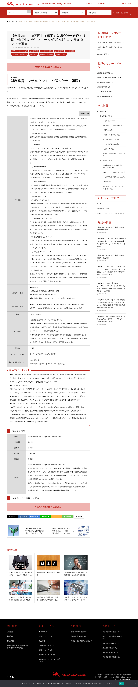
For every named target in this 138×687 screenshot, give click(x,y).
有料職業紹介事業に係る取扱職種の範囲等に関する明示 (17, 647)
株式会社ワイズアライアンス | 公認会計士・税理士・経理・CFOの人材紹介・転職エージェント (113, 677)
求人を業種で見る (106, 160)
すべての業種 (34, 51)
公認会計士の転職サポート (80, 636)
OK (121, 683)
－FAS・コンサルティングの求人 (114, 172)
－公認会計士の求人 (109, 121)
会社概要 (89, 4)
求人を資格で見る (106, 116)
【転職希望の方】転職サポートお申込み (110, 42)
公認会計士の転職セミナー (106, 73)
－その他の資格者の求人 (111, 144)
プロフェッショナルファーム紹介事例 (49, 660)
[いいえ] (135, 684)
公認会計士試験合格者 (46, 54)
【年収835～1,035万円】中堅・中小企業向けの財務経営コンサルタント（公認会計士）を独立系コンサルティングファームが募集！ (111, 242)
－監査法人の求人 (109, 181)
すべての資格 (70, 51)
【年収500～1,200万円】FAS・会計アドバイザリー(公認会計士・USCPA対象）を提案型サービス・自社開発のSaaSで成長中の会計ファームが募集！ (111, 270)
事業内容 (10, 636)
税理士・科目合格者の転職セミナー (109, 77)
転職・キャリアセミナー (47, 650)
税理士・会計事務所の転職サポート (81, 642)
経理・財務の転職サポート (80, 632)
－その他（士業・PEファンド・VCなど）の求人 (114, 188)
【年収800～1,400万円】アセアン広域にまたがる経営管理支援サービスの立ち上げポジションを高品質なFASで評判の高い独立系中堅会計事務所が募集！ (111, 303)
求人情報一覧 (101, 111)
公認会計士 (33, 54)
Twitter (7, 677)
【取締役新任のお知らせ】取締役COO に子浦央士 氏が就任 (111, 256)
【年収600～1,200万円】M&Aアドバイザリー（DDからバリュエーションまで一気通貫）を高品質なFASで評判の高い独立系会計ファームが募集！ (111, 287)
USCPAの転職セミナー (104, 92)
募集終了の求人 (61, 54)
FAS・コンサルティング (20, 51)
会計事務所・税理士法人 (20, 54)
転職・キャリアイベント (47, 654)
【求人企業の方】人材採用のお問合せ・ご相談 (111, 48)
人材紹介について (125, 4)
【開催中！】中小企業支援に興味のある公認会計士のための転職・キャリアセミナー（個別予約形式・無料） (111, 318)
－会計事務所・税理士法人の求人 (114, 177)
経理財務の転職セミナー (105, 87)
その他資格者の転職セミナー (106, 96)
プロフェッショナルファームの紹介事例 (110, 213)
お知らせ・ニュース (103, 208)
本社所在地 (10, 641)
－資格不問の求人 (109, 149)
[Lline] (45, 516)
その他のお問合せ (103, 54)
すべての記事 (59, 51)
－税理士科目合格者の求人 (112, 135)
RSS (13, 677)
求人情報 (42, 641)
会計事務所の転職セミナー (106, 82)
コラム (99, 204)
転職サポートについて (105, 4)
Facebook (10, 677)
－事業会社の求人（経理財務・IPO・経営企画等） (113, 166)
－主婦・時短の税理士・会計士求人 (114, 155)
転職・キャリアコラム (46, 645)
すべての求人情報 (46, 51)
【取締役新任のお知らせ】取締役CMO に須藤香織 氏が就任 (111, 228)
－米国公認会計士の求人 (111, 139)
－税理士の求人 (108, 130)
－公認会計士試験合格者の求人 (113, 125)
